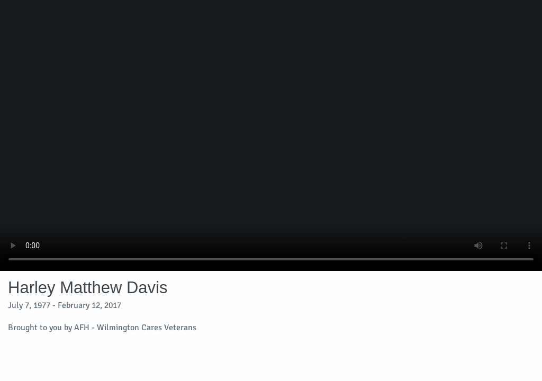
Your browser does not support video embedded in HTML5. (271, 135)
